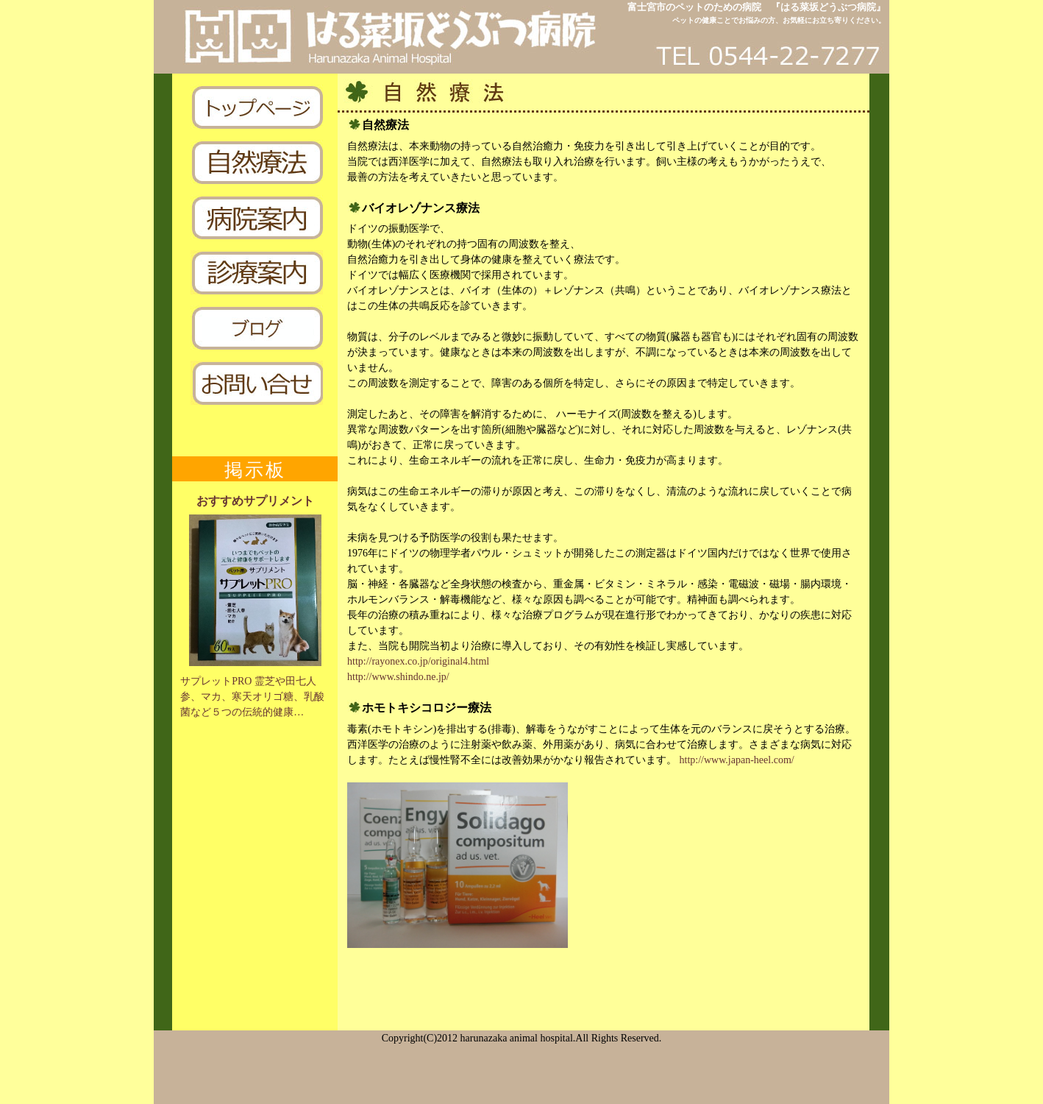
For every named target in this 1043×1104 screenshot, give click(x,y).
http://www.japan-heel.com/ (737, 759)
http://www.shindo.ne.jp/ (398, 676)
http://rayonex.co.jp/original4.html (418, 661)
